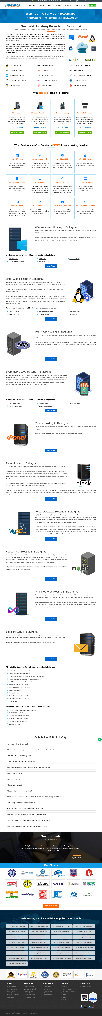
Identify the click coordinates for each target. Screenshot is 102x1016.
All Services (33, 5)
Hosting (59, 5)
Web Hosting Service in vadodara (17, 942)
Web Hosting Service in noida (61, 953)
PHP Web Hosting (45, 65)
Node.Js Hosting (62, 113)
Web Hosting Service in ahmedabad (39, 926)
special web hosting (50, 50)
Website (43, 5)
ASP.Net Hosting (13, 259)
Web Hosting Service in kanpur (61, 937)
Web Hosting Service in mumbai (17, 926)
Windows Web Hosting (15, 75)
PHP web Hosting (14, 311)
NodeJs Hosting (73, 314)
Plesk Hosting (76, 70)
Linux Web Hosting (29, 986)
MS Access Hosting (44, 261)
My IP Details (47, 989)
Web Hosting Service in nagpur (84, 937)
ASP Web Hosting (45, 75)
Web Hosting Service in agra (17, 953)
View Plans (51, 266)
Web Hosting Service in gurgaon (84, 953)
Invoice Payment (48, 991)
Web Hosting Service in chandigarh (62, 958)
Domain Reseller (10, 997)
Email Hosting (10, 992)
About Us (65, 986)
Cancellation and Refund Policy (70, 991)
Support (78, 1)
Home (7, 1012)
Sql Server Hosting (74, 259)
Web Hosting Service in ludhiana (61, 947)
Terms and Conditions (68, 989)
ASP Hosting (42, 259)
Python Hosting (13, 85)
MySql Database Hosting (79, 65)
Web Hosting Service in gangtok (17, 958)
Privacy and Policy (67, 992)
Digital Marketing (80, 5)
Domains (51, 5)
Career (64, 999)
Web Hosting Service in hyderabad (84, 926)
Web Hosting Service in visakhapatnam (17, 947)
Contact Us (87, 1)
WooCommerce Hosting (15, 406)
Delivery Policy (66, 994)
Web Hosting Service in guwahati (84, 958)
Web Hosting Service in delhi (39, 931)
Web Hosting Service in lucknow (39, 937)
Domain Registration (11, 986)
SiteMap (25, 1012)
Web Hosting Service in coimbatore (84, 947)
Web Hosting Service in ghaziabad (39, 947)
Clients (71, 1)
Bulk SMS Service (11, 991)
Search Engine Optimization (13, 994)
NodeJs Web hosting (14, 70)
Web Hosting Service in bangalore (61, 926)
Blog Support (47, 988)
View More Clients (51, 906)
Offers (34, 1)
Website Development (12, 989)
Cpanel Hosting (44, 70)
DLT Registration (48, 994)
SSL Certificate (10, 996)
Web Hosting (17, 113)
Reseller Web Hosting (30, 997)
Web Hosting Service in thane (61, 942)
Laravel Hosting (44, 85)
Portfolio (63, 1)
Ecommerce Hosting (14, 403)
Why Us (64, 996)
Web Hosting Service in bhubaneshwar (17, 963)
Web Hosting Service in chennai (17, 931)
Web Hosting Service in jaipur (16, 937)
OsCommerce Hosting (45, 406)
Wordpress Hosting (77, 80)
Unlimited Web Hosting (47, 80)
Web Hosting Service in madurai (39, 953)
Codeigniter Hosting (77, 85)
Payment (20, 1012)
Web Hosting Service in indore (39, 942)
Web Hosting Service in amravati (39, 958)
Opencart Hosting (44, 314)
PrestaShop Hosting (75, 403)
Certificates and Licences (68, 1000)
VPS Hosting (28, 996)
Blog (16, 1012)
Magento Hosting (14, 314)
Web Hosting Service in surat (61, 931)
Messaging (68, 5)
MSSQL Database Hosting (80, 75)
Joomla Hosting (28, 992)
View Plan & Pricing (17, 132)
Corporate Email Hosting (16, 80)
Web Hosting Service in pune (84, 931)
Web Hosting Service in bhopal (84, 942)
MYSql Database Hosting (46, 311)
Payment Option (47, 986)
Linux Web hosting (14, 65)
